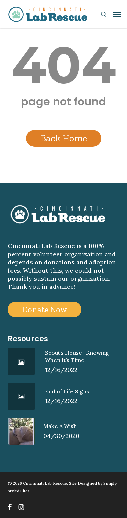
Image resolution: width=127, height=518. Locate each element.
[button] (117, 14)
